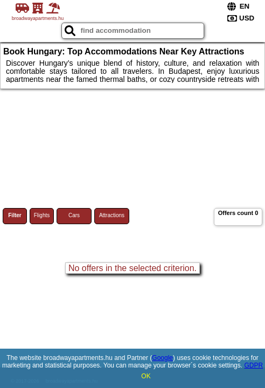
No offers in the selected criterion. (132, 268)
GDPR (253, 365)
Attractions (111, 215)
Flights (42, 215)
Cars (74, 215)
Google (162, 358)
